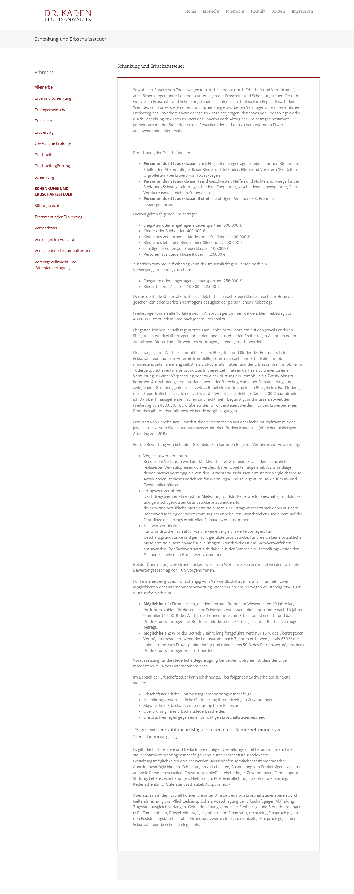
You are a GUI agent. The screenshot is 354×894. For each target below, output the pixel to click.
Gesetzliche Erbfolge (53, 143)
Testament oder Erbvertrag (58, 216)
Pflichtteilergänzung (52, 165)
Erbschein (43, 120)
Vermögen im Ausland (54, 239)
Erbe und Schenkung (53, 98)
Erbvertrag (44, 132)
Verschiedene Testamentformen (63, 250)
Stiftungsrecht (47, 205)
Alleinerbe (44, 87)
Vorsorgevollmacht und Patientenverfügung (55, 264)
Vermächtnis (46, 227)
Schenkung (44, 177)
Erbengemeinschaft (52, 109)
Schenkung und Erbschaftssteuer (54, 191)
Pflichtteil (43, 154)
